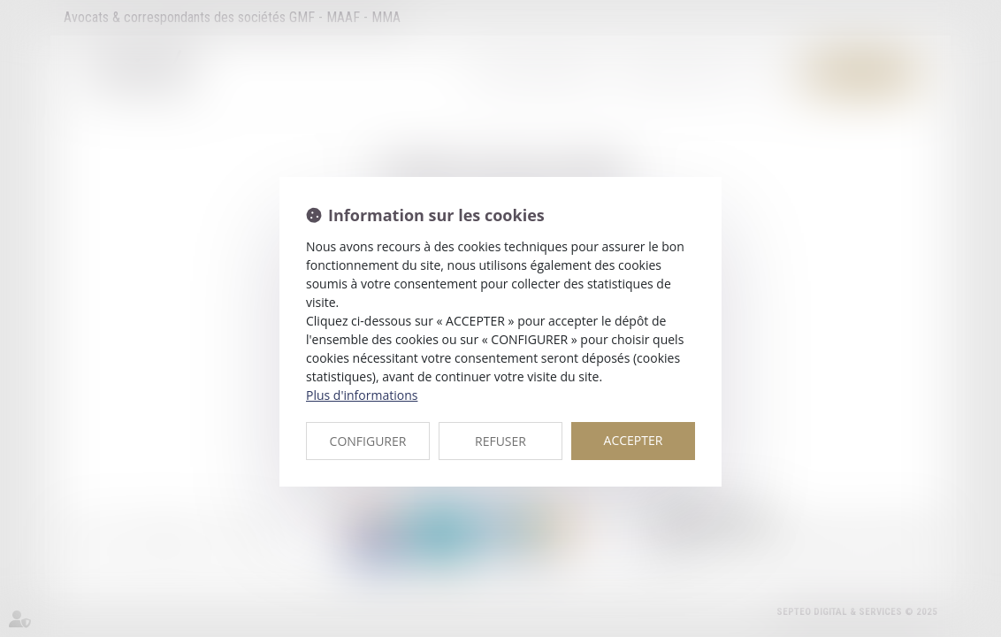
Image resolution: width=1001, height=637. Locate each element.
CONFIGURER (368, 441)
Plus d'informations (361, 395)
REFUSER (500, 441)
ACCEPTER (633, 440)
